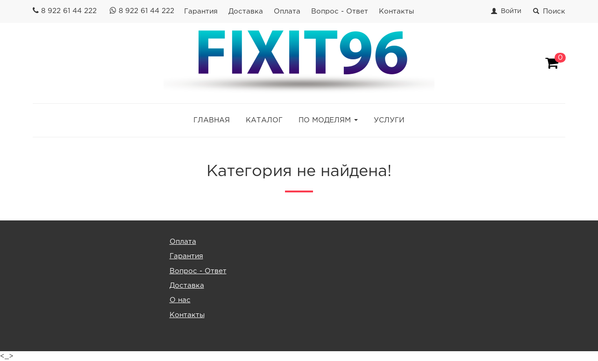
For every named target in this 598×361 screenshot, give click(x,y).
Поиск (549, 11)
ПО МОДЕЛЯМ (325, 120)
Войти (511, 11)
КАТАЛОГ (264, 120)
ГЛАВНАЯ (211, 120)
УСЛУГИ (389, 120)
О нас (180, 300)
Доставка (245, 11)
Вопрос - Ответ (339, 11)
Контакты (396, 11)
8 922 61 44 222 (69, 11)
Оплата (287, 11)
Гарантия (201, 11)
